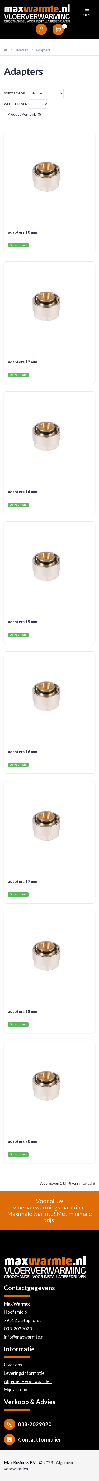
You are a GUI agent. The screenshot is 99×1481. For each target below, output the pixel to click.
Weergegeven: (26, 104)
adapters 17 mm (22, 881)
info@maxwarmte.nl (24, 1337)
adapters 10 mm (22, 232)
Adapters (43, 50)
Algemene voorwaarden (28, 1381)
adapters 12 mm (22, 361)
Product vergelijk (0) (24, 114)
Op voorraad (18, 245)
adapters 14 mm (22, 491)
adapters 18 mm (22, 1011)
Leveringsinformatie (24, 1373)
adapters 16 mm (22, 751)
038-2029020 (18, 1328)
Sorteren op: (34, 93)
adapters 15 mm (22, 621)
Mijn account (16, 1389)
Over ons (13, 1364)
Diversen (21, 50)
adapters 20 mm (22, 1141)
